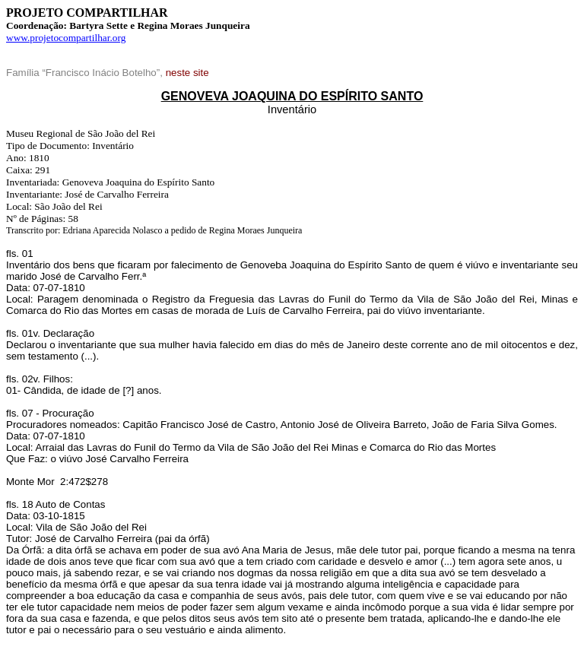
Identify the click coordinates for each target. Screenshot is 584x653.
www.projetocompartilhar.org (65, 37)
